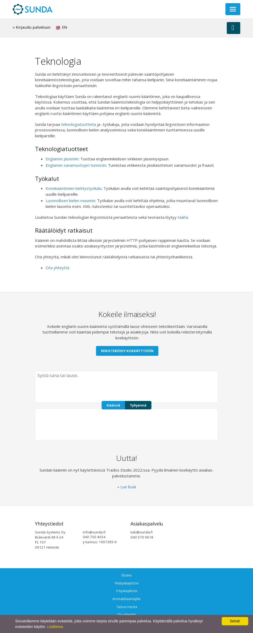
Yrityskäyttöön (126, 591)
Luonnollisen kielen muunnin (70, 200)
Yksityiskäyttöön (127, 583)
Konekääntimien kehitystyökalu (74, 188)
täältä (183, 217)
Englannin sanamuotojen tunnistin (76, 165)
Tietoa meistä (126, 607)
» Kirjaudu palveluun (32, 27)
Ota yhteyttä (57, 267)
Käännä (113, 405)
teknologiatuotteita (78, 124)
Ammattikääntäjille (126, 599)
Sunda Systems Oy (33, 9)
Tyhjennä (138, 405)
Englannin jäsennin (62, 158)
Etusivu (126, 575)
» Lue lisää (126, 486)
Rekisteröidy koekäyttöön (127, 350)
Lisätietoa (55, 627)
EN (61, 27)
